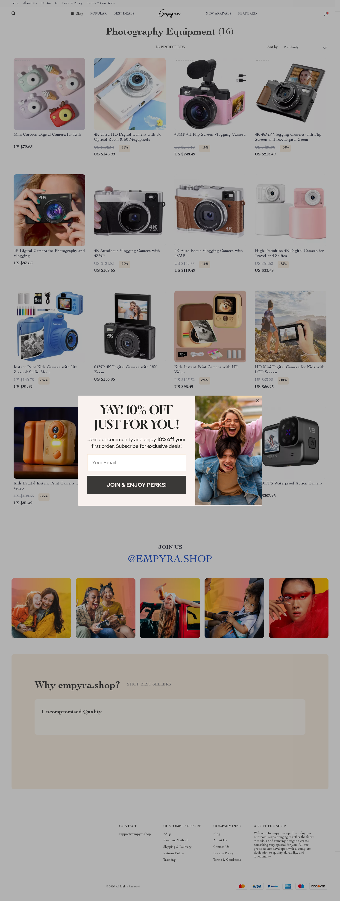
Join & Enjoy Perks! (137, 484)
